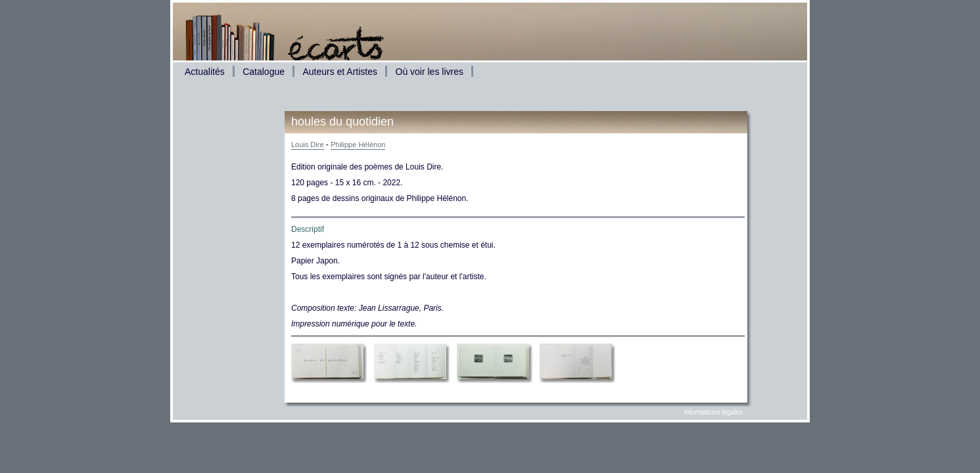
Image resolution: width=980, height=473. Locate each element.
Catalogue (264, 71)
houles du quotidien (342, 121)
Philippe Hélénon (358, 144)
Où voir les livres (429, 71)
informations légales (713, 412)
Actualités (205, 71)
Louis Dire (307, 144)
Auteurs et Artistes (339, 71)
